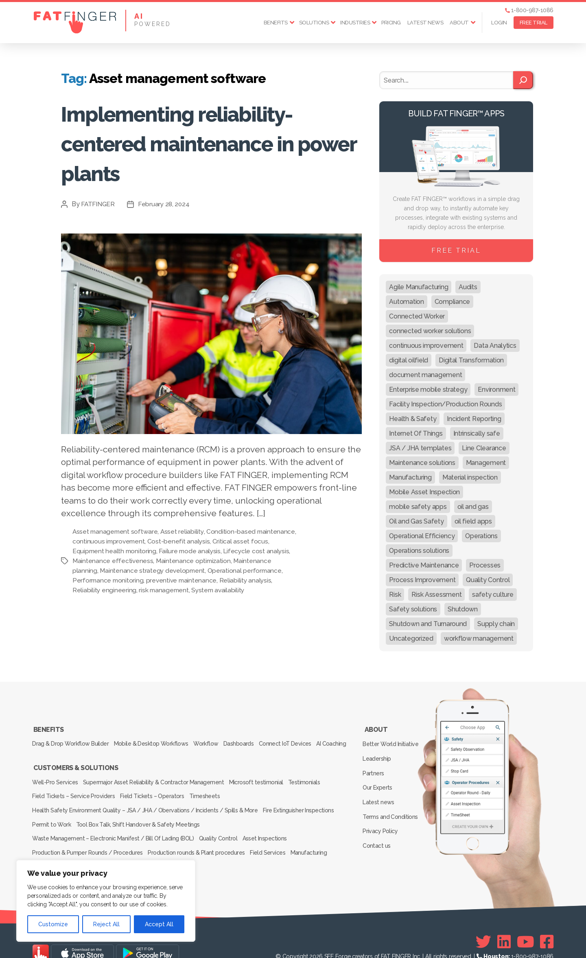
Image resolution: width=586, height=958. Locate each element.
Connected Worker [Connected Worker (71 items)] (417, 316)
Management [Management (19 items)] (486, 463)
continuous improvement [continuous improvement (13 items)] (426, 345)
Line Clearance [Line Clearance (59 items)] (484, 448)
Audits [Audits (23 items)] (468, 287)
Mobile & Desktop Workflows (155, 739)
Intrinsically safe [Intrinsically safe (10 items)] (476, 433)
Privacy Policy (381, 810)
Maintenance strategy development (193, 570)
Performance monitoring (150, 580)
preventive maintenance (225, 580)
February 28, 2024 (166, 204)
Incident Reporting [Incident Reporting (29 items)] (474, 419)
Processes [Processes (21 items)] (485, 565)
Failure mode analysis (211, 551)
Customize (53, 924)
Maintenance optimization (220, 561)
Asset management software (116, 531)
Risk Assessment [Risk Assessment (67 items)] (436, 594)
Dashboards (252, 739)
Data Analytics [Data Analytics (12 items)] (495, 345)
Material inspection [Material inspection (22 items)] (470, 477)
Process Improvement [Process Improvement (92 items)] (422, 580)
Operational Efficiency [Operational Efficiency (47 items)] (422, 536)
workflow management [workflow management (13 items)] (479, 638)
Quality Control (222, 829)
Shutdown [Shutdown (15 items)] (463, 609)
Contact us (377, 822)
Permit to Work (53, 818)
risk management (190, 590)
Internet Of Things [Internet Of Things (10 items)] (415, 433)
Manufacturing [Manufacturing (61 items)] (410, 477)
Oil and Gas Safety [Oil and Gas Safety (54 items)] (416, 521)
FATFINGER (98, 204)
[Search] (523, 80)
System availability (246, 590)
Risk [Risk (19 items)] (395, 594)
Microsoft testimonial (264, 784)
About (459, 23)
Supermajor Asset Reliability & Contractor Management (158, 784)
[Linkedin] (504, 926)
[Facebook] (546, 926)
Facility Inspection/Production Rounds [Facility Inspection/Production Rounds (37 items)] (445, 404)
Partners (374, 763)
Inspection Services (58, 852)
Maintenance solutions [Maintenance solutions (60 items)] (422, 463)
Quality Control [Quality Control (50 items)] (487, 580)
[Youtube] (525, 926)
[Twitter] (483, 926)
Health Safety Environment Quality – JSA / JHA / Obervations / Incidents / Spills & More (145, 806)
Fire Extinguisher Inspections (301, 806)
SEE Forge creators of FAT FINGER (367, 940)
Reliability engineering (130, 590)
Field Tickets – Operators (156, 795)
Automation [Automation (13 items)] (406, 302)
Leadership (378, 752)
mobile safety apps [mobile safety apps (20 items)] (417, 507)
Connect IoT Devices (302, 739)
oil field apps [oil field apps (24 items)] (473, 521)
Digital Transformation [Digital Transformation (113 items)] (471, 360)
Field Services (275, 841)
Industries (355, 23)
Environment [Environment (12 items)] (496, 389)
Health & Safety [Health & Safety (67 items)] (412, 419)
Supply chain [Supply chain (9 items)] (496, 624)
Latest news (425, 23)
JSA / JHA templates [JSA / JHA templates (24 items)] (420, 448)
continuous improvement (151, 541)
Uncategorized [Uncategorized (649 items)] (411, 638)
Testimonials (316, 784)
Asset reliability (184, 531)
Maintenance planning (104, 570)
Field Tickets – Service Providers (74, 795)
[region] (105, 901)
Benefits (276, 23)
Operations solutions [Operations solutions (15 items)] (419, 550)
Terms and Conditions (391, 799)
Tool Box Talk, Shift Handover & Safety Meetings (143, 818)
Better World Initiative (391, 740)
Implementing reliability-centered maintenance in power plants (208, 142)
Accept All (159, 924)
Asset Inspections (272, 829)
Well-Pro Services (56, 784)
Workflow (214, 739)
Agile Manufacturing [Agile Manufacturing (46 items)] (418, 287)
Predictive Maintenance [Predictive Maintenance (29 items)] (424, 565)
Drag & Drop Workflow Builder (71, 739)
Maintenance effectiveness (138, 561)
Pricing (391, 23)
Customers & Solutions (75, 772)
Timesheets (213, 795)
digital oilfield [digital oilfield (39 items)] (408, 360)
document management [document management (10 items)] (425, 375)
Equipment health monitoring (134, 551)
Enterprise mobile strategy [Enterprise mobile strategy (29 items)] (428, 389)
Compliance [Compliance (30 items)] (452, 302)
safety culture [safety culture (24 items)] (492, 594)
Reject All (106, 924)
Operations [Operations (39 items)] (481, 536)
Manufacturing (321, 841)
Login (499, 23)
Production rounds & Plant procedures (200, 841)
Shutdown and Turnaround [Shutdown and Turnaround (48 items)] (428, 624)
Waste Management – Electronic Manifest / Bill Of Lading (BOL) (113, 829)
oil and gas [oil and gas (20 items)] (473, 507)
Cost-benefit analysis (221, 541)
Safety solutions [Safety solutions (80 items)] (413, 609)
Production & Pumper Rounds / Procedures (88, 841)
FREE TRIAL (533, 23)
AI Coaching (48, 751)
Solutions (314, 23)
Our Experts (379, 775)
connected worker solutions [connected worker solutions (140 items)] (430, 331)
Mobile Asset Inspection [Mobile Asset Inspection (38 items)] (424, 492)
